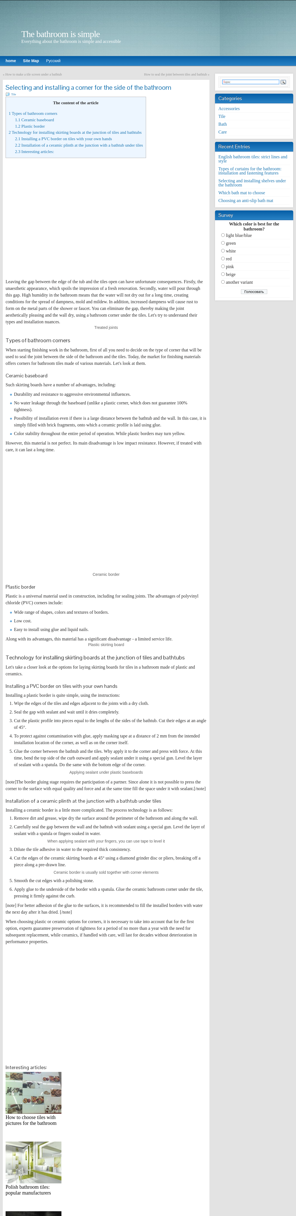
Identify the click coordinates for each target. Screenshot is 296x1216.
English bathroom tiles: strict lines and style (252, 158)
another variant (239, 282)
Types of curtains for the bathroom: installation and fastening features (249, 170)
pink (230, 266)
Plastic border (30, 126)
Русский (53, 61)
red (228, 258)
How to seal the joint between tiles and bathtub (175, 74)
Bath (222, 124)
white (231, 251)
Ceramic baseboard (34, 119)
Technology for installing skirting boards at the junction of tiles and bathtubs (75, 132)
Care (222, 132)
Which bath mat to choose (241, 192)
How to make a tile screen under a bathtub (33, 74)
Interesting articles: (34, 151)
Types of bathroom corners (33, 113)
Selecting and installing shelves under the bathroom (252, 182)
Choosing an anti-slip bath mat (245, 200)
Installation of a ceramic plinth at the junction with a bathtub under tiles (79, 145)
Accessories (229, 108)
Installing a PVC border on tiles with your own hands (63, 138)
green (231, 243)
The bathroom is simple (60, 34)
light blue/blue (239, 235)
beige (231, 274)
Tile (13, 94)
